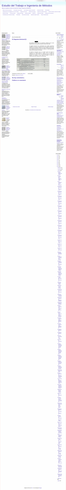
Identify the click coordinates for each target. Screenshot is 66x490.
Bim (32, 487)
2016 (58, 162)
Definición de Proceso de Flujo (60, 456)
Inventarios (59, 125)
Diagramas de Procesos (23, 11)
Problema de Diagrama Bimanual (60, 303)
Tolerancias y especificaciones (4, 98)
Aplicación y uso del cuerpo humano (59, 286)
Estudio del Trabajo (5, 13)
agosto (59, 480)
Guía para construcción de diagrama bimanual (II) (60, 320)
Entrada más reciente (16, 106)
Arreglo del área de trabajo (59, 283)
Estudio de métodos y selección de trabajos (54, 11)
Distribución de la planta (32, 11)
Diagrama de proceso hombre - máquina (60, 390)
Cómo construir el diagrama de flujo (60, 435)
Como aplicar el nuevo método (18, 10)
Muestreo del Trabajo (40, 13)
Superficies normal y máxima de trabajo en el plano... (60, 268)
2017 (58, 160)
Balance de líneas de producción (7, 10)
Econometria (59, 64)
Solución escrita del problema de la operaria (60, 258)
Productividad (18, 14)
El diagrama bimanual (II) (59, 330)
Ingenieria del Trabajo (20, 13)
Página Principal (33, 106)
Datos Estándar (47, 10)
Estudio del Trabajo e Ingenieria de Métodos (27, 5)
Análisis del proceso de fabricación (8, 47)
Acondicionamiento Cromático (5, 57)
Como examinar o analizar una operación (29, 10)
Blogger (40, 487)
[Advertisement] (32, 24)
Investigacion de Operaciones (59, 50)
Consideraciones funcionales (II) (60, 241)
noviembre (59, 169)
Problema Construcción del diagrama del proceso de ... (60, 461)
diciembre (59, 167)
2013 (58, 166)
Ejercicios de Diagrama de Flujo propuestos (60, 431)
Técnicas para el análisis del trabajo (60, 173)
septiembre (59, 478)
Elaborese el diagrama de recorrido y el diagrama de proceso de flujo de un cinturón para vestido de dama (6, 37)
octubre (59, 170)
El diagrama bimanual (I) (59, 333)
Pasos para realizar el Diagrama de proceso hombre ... (60, 386)
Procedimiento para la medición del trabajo (8, 14)
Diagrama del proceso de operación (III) (60, 475)
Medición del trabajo (28, 13)
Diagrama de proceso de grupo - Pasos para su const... (60, 405)
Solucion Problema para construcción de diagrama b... (60, 308)
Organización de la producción (49, 13)
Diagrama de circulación (60, 428)
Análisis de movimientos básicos (60, 295)
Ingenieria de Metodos (59, 94)
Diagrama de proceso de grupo (60, 370)
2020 (58, 159)
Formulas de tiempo (12, 13)
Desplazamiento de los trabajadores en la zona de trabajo (11, 11)
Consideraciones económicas (60, 249)
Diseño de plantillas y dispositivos (60, 253)
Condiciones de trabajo (40, 10)
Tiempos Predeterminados (44, 14)
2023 (58, 155)
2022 (58, 156)
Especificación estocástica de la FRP (62, 67)
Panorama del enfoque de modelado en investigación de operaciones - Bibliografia (60, 53)
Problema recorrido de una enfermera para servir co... (60, 399)
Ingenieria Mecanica (60, 34)
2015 (58, 163)
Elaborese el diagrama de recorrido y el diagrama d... (60, 412)
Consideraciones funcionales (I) (60, 245)
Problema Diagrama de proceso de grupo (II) (8, 128)
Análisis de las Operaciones (60, 394)
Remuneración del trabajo (25, 14)
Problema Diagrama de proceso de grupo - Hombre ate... (60, 345)
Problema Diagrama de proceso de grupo (60, 367)
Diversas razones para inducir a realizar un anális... (60, 177)
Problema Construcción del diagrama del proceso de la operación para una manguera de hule (6, 80)
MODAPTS (34, 13)
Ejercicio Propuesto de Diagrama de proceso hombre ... (60, 375)
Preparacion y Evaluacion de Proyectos (59, 140)
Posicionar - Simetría (8, 118)
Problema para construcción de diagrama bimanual (60, 314)
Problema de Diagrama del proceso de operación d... (60, 470)
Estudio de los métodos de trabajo (42, 11)
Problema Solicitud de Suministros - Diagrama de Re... (60, 418)
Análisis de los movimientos (60, 341)
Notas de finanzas (60, 77)
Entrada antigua (50, 106)
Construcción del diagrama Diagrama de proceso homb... (60, 381)
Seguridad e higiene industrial (35, 14)
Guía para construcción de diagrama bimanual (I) (60, 325)
